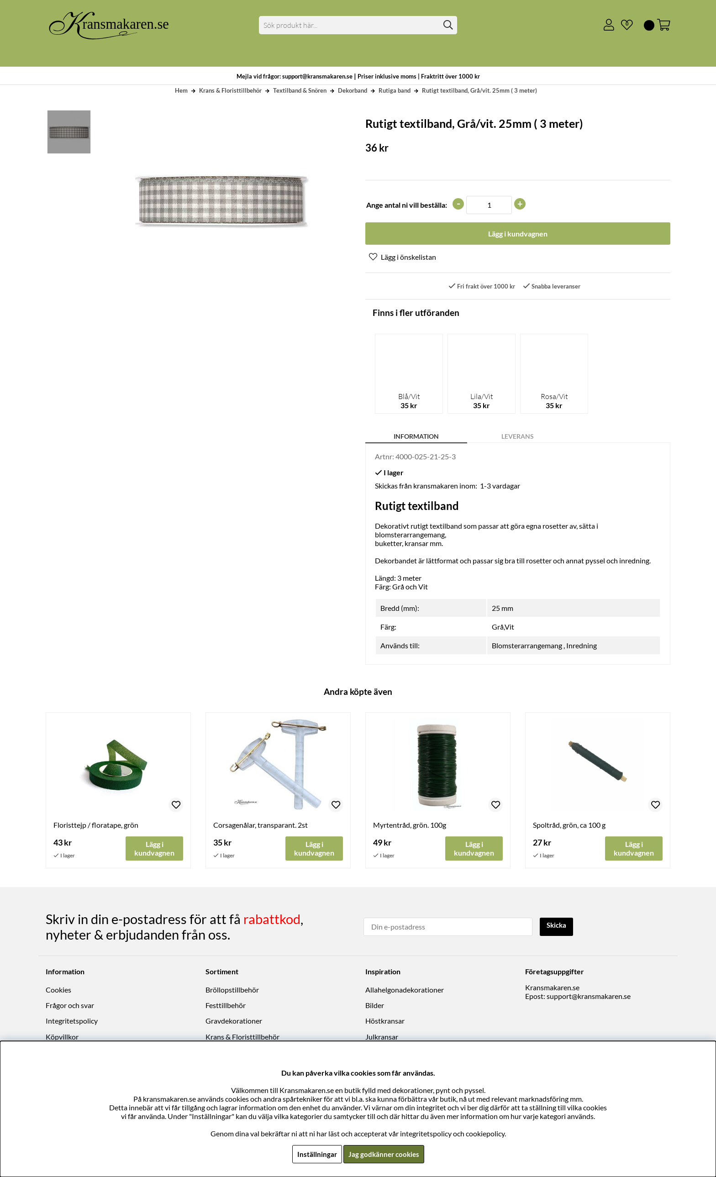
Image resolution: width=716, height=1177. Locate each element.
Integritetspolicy (72, 1021)
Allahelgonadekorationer (404, 990)
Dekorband (352, 90)
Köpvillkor (62, 1037)
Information (416, 437)
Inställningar (315, 1154)
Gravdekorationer (233, 1021)
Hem (181, 90)
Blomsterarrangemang (527, 646)
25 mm (502, 608)
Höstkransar (385, 1021)
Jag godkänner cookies (384, 1154)
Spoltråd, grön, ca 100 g (569, 825)
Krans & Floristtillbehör (230, 90)
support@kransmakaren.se (589, 996)
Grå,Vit (503, 627)
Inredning (581, 646)
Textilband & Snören (299, 90)
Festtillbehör (225, 1006)
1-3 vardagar (500, 486)
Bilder (374, 1006)
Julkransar (381, 1037)
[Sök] (358, 25)
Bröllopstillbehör (232, 990)
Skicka (558, 926)
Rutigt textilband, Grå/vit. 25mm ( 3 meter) (479, 90)
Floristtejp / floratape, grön (95, 825)
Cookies (58, 990)
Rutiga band (395, 90)
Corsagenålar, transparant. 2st (260, 825)
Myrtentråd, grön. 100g (409, 825)
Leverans (517, 437)
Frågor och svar (70, 1006)
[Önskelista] (623, 25)
